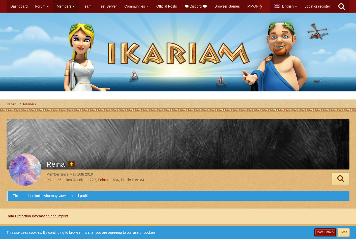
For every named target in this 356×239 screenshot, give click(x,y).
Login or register (317, 6)
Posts (50, 180)
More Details (325, 232)
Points (103, 180)
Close (343, 232)
